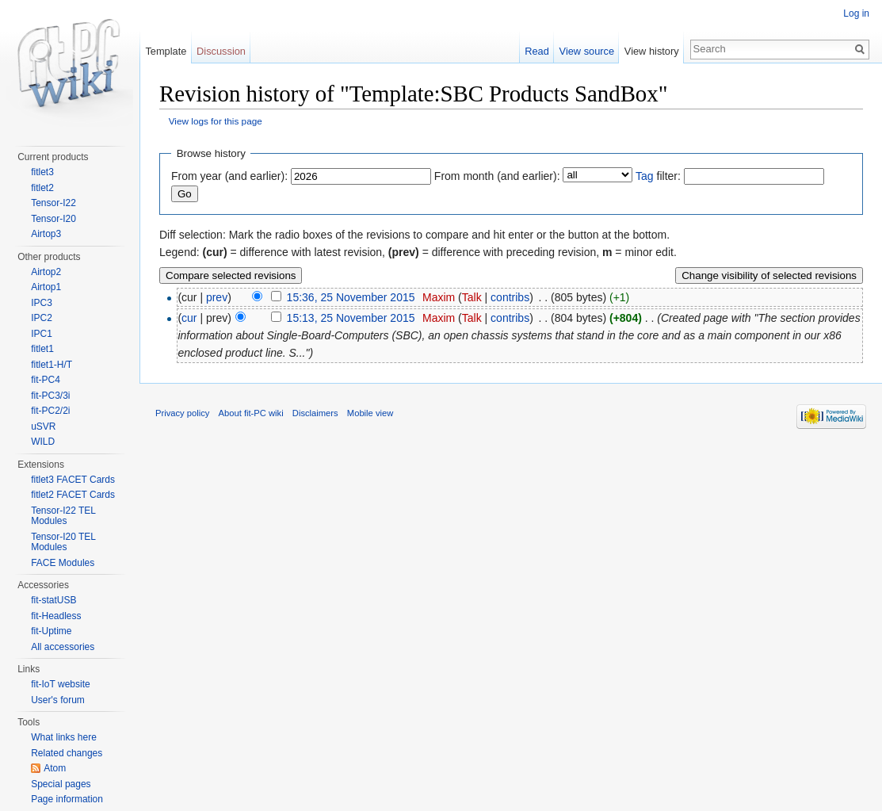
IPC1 (41, 333)
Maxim (438, 297)
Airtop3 (46, 233)
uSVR (43, 426)
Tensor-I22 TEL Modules (63, 516)
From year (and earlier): (229, 176)
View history (651, 51)
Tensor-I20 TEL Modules (63, 542)
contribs (510, 297)
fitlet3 (42, 172)
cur (189, 318)
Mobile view (370, 413)
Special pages (60, 784)
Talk (472, 297)
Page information (67, 799)
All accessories (62, 646)
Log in (856, 13)
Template (165, 51)
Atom (55, 768)
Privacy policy (182, 413)
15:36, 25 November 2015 (351, 297)
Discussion (221, 51)
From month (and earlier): (497, 176)
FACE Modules (62, 562)
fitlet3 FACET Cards (73, 479)
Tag (645, 176)
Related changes (66, 753)
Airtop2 (46, 271)
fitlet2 (42, 187)
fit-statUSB (53, 600)
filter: (658, 176)
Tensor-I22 (53, 202)
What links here (64, 737)
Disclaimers (315, 413)
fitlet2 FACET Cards (73, 494)
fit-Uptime (51, 631)
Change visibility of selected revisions (769, 275)
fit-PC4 (45, 379)
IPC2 (41, 317)
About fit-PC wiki (251, 413)
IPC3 (41, 302)
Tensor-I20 (53, 218)
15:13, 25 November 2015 (351, 318)
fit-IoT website (60, 684)
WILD (43, 441)
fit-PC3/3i (50, 395)
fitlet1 (42, 348)
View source (586, 51)
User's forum (58, 700)
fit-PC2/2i (50, 410)
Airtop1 (46, 287)
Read (537, 51)
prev (216, 297)
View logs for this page (215, 121)
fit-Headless (56, 616)
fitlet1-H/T (51, 364)
